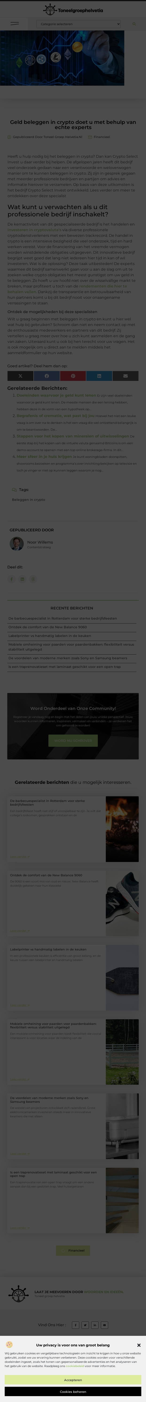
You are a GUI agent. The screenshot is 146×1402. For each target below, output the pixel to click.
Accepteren (73, 1394)
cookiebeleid (75, 1380)
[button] (139, 1359)
